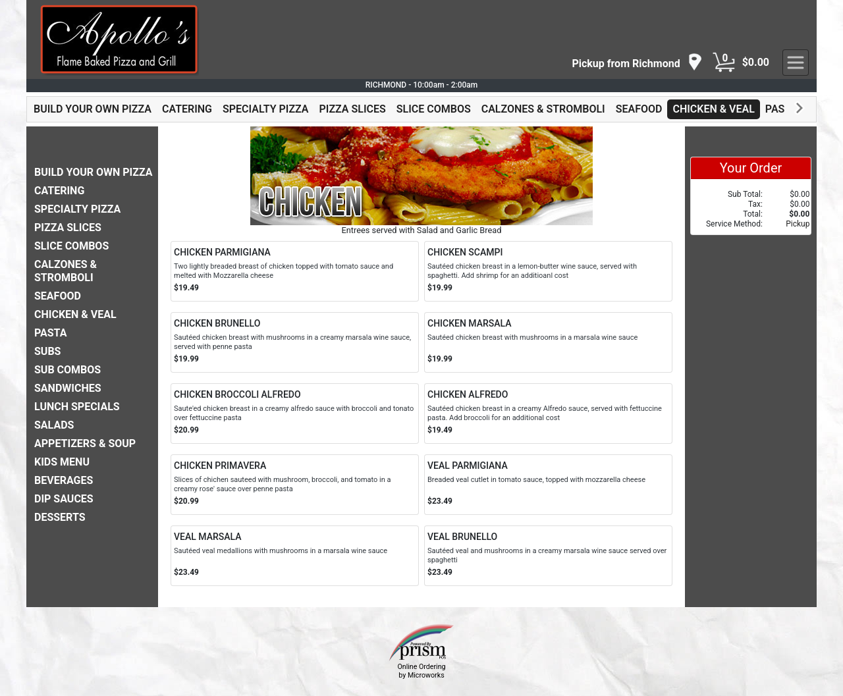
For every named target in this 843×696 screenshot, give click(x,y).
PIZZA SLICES (352, 109)
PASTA (781, 109)
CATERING (187, 109)
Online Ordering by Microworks (421, 671)
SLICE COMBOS (433, 109)
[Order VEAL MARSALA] (294, 555)
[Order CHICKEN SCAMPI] (548, 271)
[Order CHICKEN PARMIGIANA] (294, 271)
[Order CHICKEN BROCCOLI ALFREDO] (294, 413)
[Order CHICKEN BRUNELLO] (294, 342)
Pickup (797, 223)
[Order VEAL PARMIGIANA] (548, 484)
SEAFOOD (639, 109)
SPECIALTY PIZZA (266, 109)
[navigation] (637, 63)
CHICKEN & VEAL (713, 109)
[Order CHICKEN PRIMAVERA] (294, 484)
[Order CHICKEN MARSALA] (548, 342)
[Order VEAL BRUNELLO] (548, 555)
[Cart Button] (724, 62)
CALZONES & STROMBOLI (543, 109)
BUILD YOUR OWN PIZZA (92, 109)
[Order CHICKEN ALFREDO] (548, 413)
